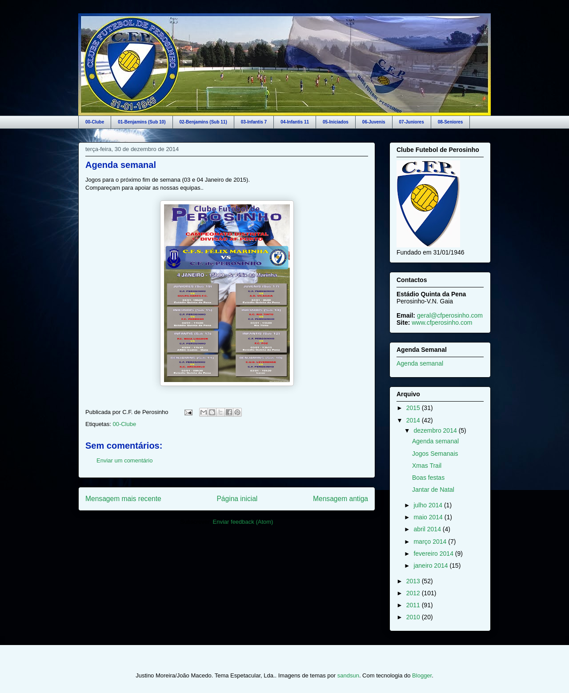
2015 (414, 407)
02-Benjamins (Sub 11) (203, 121)
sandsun (348, 675)
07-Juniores (411, 121)
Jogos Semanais (435, 453)
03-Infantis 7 (254, 121)
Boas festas (428, 477)
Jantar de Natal (433, 489)
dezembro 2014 (435, 430)
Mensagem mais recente (123, 498)
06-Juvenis (373, 121)
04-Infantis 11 (294, 121)
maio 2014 (428, 517)
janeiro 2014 (431, 565)
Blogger (422, 675)
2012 (414, 593)
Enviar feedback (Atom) (243, 521)
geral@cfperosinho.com (450, 315)
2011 (414, 605)
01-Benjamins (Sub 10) (141, 121)
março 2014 (430, 541)
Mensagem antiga (340, 498)
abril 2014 (427, 529)
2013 (414, 581)
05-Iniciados (336, 121)
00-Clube (94, 121)
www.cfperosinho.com (442, 322)
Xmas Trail (426, 465)
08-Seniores (450, 121)
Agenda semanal (120, 165)
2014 (414, 420)
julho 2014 (428, 505)
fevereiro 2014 (434, 553)
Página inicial (236, 498)
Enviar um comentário (124, 460)
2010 (414, 617)
